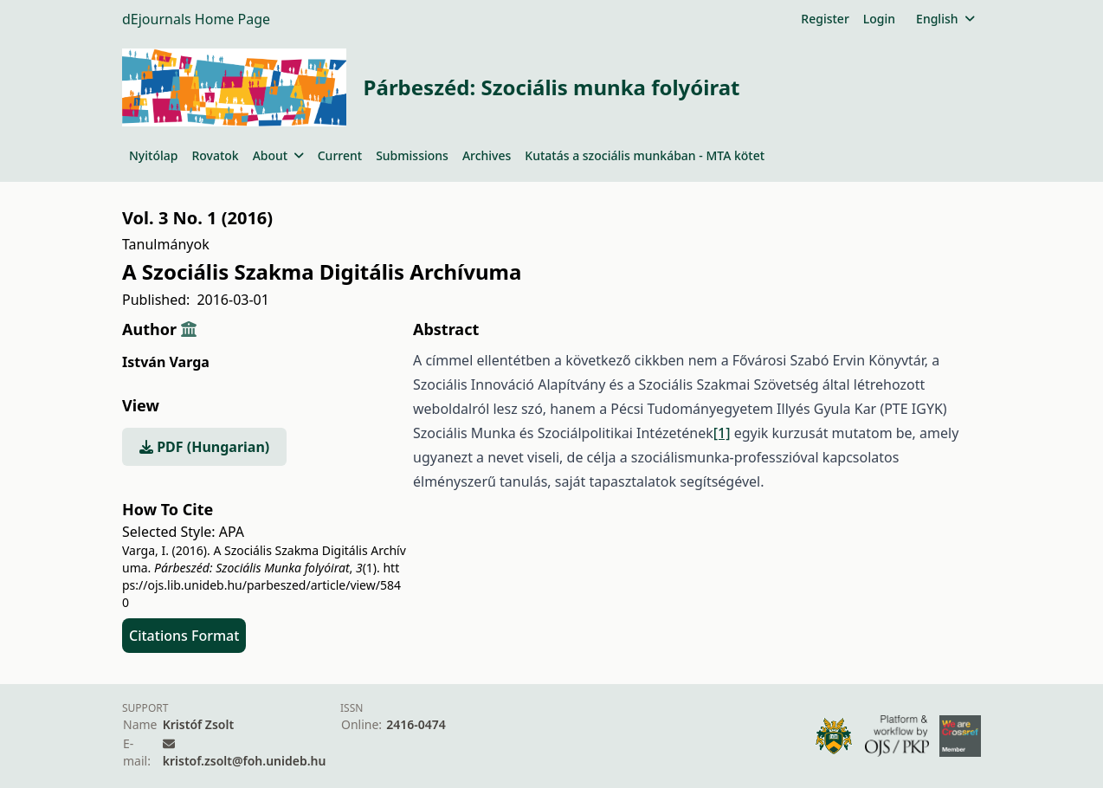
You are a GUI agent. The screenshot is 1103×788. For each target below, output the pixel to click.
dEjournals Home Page (196, 19)
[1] (722, 432)
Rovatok (214, 155)
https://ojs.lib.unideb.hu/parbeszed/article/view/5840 (261, 584)
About (278, 155)
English (945, 18)
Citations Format (184, 635)
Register (824, 18)
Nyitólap (153, 155)
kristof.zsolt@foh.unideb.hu (244, 760)
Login (879, 18)
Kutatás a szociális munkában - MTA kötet (644, 155)
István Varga (166, 361)
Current (340, 155)
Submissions (412, 155)
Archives (486, 155)
